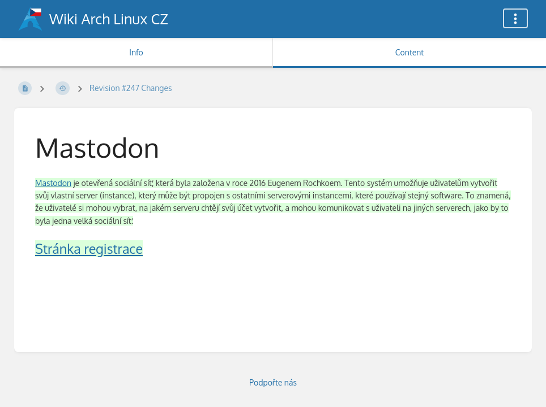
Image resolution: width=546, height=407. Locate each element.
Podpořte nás (273, 382)
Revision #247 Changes (130, 88)
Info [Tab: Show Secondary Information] (136, 52)
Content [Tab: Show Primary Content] (409, 52)
